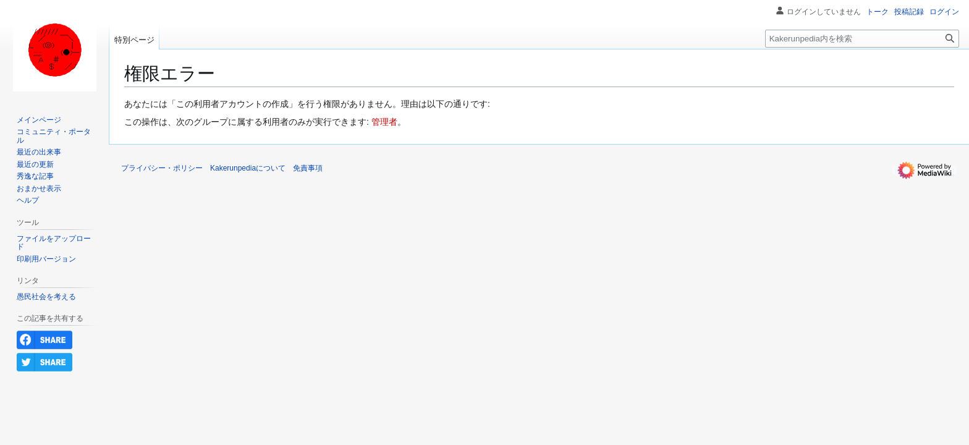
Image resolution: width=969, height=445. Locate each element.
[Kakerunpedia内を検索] (862, 39)
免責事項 (308, 168)
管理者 (384, 122)
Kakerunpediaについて (248, 168)
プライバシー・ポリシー (162, 168)
